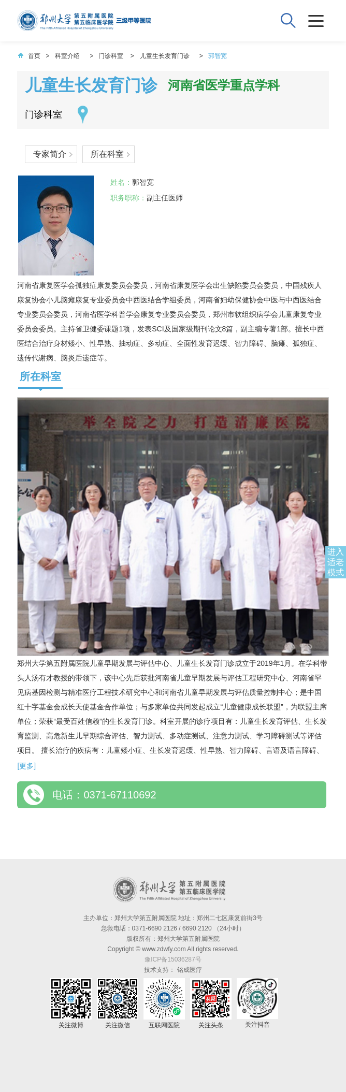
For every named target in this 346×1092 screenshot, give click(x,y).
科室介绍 (67, 56)
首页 (29, 56)
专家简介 (49, 154)
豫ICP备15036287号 (173, 959)
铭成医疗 (189, 969)
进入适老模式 (335, 562)
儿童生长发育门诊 (165, 56)
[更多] (26, 766)
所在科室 (107, 154)
